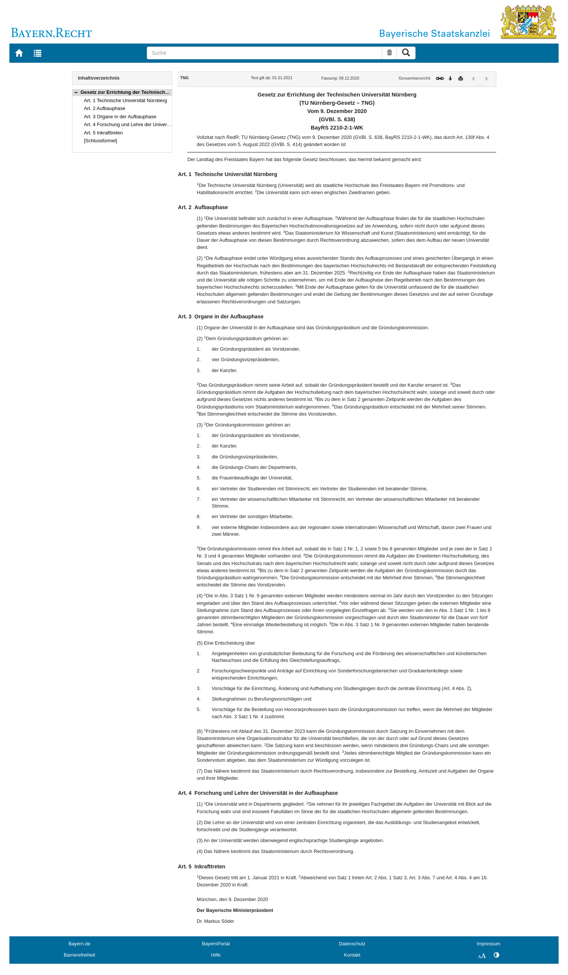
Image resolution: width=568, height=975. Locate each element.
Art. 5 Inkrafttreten (103, 133)
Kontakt (352, 955)
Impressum (488, 943)
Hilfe (216, 955)
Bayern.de (79, 943)
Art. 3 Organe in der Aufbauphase (120, 116)
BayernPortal (216, 943)
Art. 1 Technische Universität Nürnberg (125, 100)
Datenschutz (352, 943)
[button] (76, 92)
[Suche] (265, 53)
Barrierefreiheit (79, 955)
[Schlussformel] (101, 140)
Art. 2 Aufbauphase (104, 108)
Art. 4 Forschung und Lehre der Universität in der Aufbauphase (151, 124)
